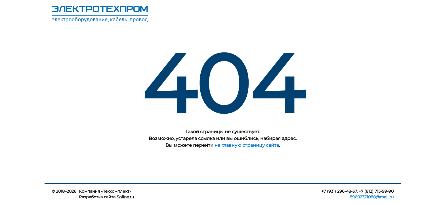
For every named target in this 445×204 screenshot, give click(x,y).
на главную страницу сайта (247, 145)
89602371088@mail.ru (372, 196)
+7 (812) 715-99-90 (376, 191)
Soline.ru (125, 196)
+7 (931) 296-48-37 (339, 191)
